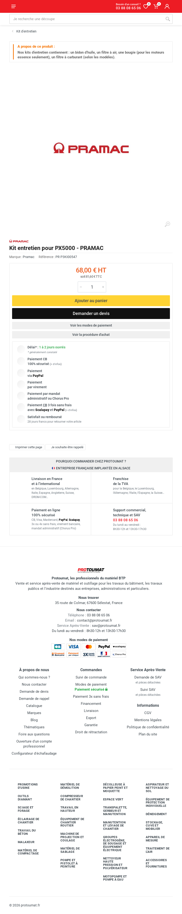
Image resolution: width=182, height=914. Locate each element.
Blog (34, 720)
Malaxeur (22, 842)
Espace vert (109, 799)
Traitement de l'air (154, 850)
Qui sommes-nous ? (34, 677)
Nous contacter (34, 684)
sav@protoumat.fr (106, 625)
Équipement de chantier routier (68, 822)
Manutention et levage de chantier (111, 826)
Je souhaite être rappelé (64, 447)
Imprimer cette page (26, 447)
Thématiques (34, 727)
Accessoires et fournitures (153, 863)
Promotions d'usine (24, 786)
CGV (147, 713)
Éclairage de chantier (25, 820)
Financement (91, 704)
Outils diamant (21, 797)
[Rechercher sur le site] (86, 19)
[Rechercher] (168, 19)
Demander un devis (91, 313)
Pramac (28, 257)
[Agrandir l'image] (167, 224)
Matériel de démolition (66, 786)
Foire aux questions (34, 734)
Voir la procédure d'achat (91, 335)
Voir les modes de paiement (91, 325)
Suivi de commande (91, 677)
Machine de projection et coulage (68, 837)
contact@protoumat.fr (94, 620)
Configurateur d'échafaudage (34, 753)
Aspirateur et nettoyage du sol (154, 788)
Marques (34, 713)
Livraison (91, 711)
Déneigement (153, 814)
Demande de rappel (34, 699)
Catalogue (34, 706)
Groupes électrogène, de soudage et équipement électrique (111, 843)
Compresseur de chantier (68, 797)
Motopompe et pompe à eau (111, 878)
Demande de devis (34, 691)
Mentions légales (148, 720)
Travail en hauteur (65, 809)
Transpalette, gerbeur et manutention (111, 811)
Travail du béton (23, 832)
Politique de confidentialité (148, 727)
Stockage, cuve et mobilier (151, 826)
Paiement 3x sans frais (91, 696)
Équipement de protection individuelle (154, 803)
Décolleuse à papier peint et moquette (112, 788)
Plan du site (148, 734)
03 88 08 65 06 (125, 520)
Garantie (91, 725)
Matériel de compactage (25, 852)
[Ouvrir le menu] (13, 6)
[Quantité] (92, 287)
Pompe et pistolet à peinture (65, 863)
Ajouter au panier (91, 300)
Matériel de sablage (66, 850)
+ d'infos (56, 364)
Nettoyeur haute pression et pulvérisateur (111, 863)
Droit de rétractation (91, 732)
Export (91, 718)
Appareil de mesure (152, 838)
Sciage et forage (22, 809)
